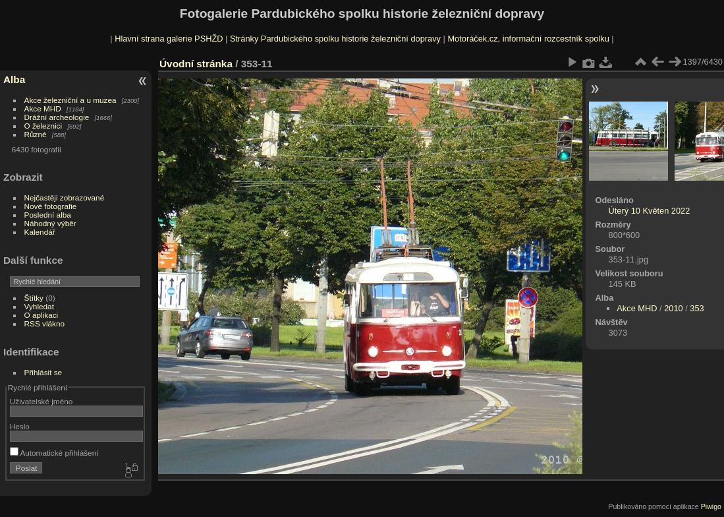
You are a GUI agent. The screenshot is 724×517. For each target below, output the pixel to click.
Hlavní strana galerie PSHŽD (169, 39)
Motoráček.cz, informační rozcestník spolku (528, 39)
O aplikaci (41, 315)
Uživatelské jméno (41, 401)
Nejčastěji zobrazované (64, 197)
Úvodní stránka (196, 63)
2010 (673, 308)
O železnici (43, 125)
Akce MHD (42, 108)
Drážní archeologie (57, 117)
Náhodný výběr (50, 223)
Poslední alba (47, 214)
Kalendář (39, 232)
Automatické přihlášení (54, 452)
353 (697, 308)
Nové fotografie (50, 206)
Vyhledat (39, 306)
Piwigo (711, 506)
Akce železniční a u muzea (70, 100)
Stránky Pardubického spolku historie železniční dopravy (335, 39)
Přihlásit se (43, 372)
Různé (35, 134)
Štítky (33, 297)
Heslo (20, 426)
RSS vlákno (44, 323)
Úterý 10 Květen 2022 (649, 211)
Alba (14, 79)
